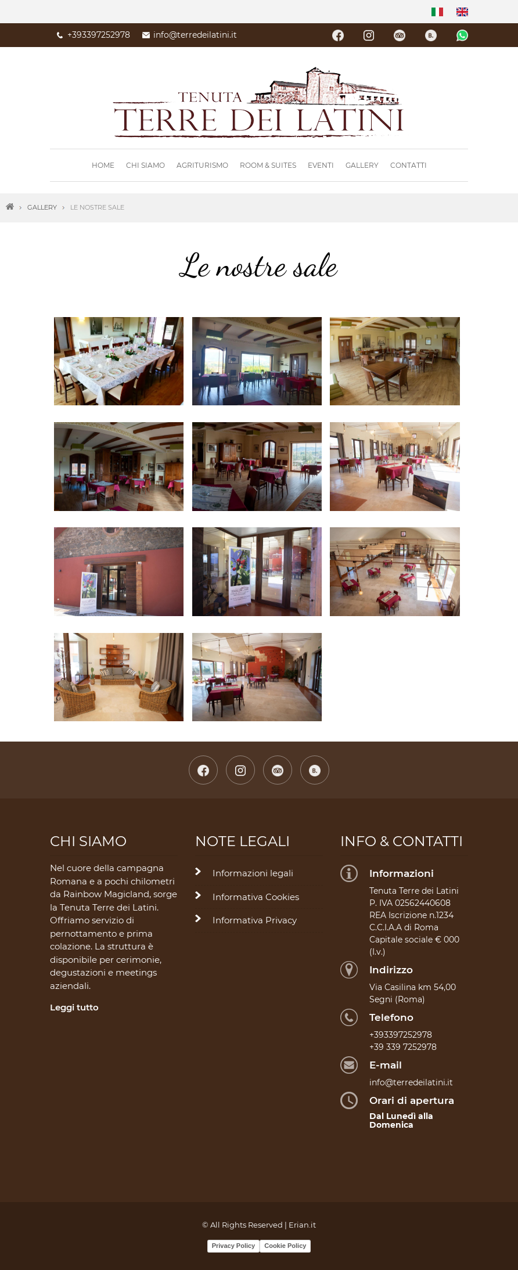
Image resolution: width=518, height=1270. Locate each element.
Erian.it (302, 1224)
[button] (119, 360)
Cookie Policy (285, 1245)
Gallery (362, 165)
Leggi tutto (74, 1007)
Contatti (408, 165)
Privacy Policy (234, 1245)
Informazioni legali (253, 873)
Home (103, 165)
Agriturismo (202, 165)
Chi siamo (145, 165)
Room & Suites (268, 165)
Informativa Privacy (255, 920)
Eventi (321, 165)
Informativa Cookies (256, 896)
